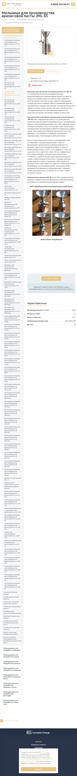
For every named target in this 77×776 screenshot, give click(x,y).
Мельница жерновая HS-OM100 (12, 198)
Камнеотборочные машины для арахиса (10, 633)
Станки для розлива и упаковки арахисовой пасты (10, 622)
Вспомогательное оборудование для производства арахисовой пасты (12, 639)
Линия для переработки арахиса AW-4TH (12, 256)
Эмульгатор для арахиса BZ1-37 (12, 479)
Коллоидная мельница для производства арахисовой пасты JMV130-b (12, 387)
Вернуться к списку (9, 720)
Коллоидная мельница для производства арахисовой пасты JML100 (12, 463)
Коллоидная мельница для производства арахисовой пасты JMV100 (12, 438)
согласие (44, 752)
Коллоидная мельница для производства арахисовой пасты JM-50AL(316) (12, 222)
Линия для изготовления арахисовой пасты (10, 188)
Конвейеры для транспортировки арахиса (12, 612)
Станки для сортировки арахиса (11, 628)
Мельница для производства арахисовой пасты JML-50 (12, 85)
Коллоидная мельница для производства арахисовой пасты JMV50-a (12, 412)
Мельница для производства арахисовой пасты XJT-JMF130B (12, 310)
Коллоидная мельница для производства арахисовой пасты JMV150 (12, 421)
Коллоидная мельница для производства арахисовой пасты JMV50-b (12, 404)
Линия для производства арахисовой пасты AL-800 (11, 249)
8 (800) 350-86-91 (60, 4)
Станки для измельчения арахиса (11, 607)
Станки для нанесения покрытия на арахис (11, 602)
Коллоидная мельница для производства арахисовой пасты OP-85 (12, 60)
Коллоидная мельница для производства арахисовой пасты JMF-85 (12, 577)
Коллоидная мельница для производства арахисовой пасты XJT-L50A (12, 378)
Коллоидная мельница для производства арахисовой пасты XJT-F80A (12, 344)
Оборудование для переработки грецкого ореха (12, 677)
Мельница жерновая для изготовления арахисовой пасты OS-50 (12, 142)
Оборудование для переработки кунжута (11, 662)
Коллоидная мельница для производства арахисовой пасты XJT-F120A (12, 327)
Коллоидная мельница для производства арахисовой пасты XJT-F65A (12, 353)
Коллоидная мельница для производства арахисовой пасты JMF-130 (12, 569)
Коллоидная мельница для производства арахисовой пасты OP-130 (12, 43)
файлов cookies (34, 754)
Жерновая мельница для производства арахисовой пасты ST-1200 (12, 284)
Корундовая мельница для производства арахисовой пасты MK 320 (12, 494)
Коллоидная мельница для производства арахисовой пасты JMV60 (12, 446)
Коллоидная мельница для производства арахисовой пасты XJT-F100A (12, 335)
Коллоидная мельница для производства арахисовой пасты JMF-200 (12, 551)
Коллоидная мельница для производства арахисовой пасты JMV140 (12, 429)
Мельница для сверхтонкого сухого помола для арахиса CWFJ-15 (11, 485)
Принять (38, 769)
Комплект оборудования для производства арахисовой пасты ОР (11, 205)
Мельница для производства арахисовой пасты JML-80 (12, 102)
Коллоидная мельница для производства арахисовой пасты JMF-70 (12, 586)
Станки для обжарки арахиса (10, 593)
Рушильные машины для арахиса (11, 617)
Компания (38, 748)
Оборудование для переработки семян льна (10, 702)
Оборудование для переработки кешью (11, 656)
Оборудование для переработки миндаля (12, 669)
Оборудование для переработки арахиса (11, 30)
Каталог (38, 741)
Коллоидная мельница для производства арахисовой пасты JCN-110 (12, 276)
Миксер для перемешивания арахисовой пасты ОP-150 (12, 534)
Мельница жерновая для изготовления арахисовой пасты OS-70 (12, 171)
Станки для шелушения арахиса (11, 598)
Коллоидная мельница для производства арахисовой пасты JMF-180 (12, 560)
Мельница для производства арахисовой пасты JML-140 (12, 128)
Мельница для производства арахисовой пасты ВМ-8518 (10, 267)
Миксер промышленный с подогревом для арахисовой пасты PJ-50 (12, 510)
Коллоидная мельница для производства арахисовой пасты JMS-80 (12, 517)
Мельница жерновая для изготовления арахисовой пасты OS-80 (12, 164)
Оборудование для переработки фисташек (10, 694)
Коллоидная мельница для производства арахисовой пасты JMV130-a (12, 395)
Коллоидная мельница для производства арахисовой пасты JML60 (12, 472)
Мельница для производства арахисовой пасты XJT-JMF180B (12, 301)
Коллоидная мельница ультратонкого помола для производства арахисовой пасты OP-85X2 (12, 179)
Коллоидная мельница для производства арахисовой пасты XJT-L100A (12, 361)
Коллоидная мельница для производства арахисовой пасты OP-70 (12, 51)
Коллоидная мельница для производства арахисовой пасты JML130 (12, 455)
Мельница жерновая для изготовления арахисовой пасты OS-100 (12, 156)
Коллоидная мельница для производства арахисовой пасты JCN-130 (12, 502)
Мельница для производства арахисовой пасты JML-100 (12, 111)
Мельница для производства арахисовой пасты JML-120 (12, 119)
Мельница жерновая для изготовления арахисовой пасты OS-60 (12, 149)
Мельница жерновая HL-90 (12, 193)
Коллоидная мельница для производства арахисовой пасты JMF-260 (12, 526)
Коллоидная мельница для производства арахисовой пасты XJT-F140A (12, 318)
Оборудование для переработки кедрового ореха (10, 685)
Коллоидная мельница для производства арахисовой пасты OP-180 (12, 68)
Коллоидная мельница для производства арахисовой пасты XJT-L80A (12, 370)
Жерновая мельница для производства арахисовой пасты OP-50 (12, 543)
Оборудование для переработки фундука (11, 649)
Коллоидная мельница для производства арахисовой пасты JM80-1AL (12, 213)
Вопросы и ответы (38, 745)
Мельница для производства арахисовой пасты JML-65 (12, 94)
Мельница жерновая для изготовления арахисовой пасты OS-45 (12, 135)
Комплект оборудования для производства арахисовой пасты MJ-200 (12, 231)
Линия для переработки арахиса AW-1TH (12, 261)
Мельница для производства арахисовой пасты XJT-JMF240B (12, 293)
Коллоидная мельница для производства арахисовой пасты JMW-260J (12, 241)
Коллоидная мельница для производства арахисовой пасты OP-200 (12, 77)
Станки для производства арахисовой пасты (12, 36)
